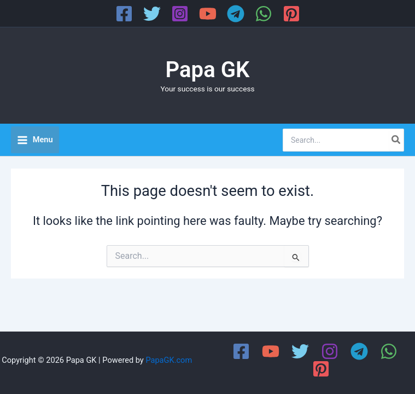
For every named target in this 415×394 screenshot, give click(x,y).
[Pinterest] (291, 13)
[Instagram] (180, 13)
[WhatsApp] (263, 13)
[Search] (396, 140)
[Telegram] (235, 13)
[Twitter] (152, 13)
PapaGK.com (168, 360)
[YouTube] (208, 13)
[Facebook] (124, 13)
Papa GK (208, 70)
